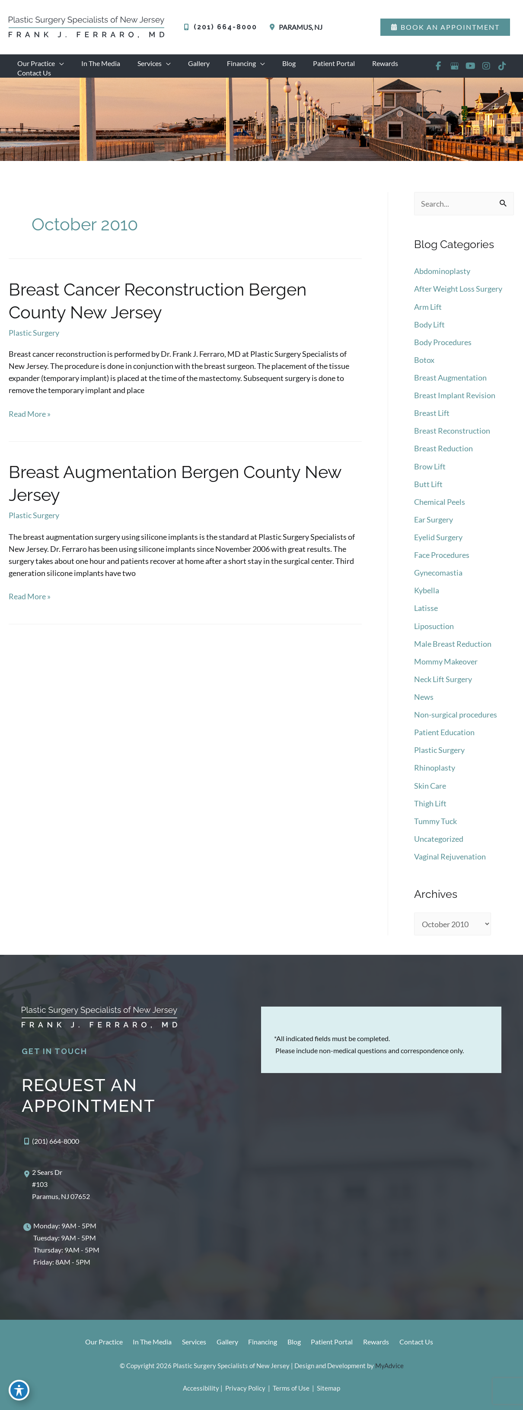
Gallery (223, 1343)
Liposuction (434, 630)
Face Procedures (441, 560)
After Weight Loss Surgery (458, 298)
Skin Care (430, 787)
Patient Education (444, 735)
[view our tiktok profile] (502, 70)
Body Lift (429, 333)
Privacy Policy (245, 1388)
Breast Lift (432, 420)
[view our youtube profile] (470, 70)
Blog (294, 1343)
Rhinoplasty (434, 770)
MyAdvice (389, 1365)
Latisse (426, 612)
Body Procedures (443, 351)
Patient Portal (334, 1343)
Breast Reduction (443, 455)
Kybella (426, 595)
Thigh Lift (430, 805)
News (424, 700)
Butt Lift (428, 490)
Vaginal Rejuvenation (450, 857)
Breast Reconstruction (452, 438)
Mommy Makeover (446, 665)
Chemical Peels (439, 508)
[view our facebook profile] (438, 70)
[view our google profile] (454, 70)
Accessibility (201, 1388)
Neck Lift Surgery (443, 682)
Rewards (380, 1343)
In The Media (144, 1343)
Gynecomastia (438, 577)
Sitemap (328, 1388)
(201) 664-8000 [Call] (225, 27)
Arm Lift (428, 316)
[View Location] (294, 27)
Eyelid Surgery (438, 543)
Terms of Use (291, 1388)
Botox (424, 368)
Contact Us (422, 1343)
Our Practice (94, 1343)
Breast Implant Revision (454, 403)
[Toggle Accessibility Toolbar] (19, 1391)
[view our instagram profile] (486, 70)
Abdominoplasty (442, 281)
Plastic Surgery (34, 342)
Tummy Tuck (435, 822)
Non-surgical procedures (455, 717)
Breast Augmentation (450, 385)
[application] (57, 63)
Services (188, 1343)
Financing (260, 1343)
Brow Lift (430, 473)
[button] (445, 27)
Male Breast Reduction (452, 647)
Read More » (30, 423)
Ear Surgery (433, 525)
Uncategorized (438, 840)
